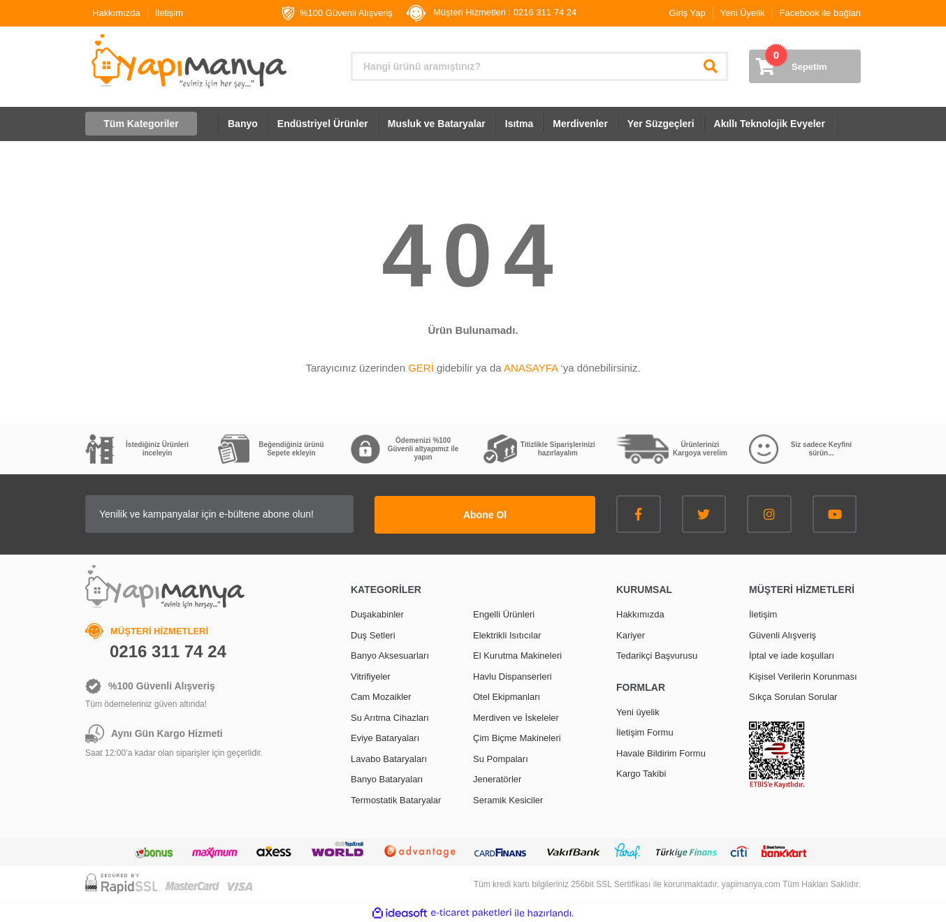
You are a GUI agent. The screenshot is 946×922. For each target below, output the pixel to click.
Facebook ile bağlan (820, 13)
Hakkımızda (116, 13)
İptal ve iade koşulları (791, 655)
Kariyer (630, 634)
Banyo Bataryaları (387, 778)
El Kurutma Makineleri (517, 655)
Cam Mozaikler (381, 696)
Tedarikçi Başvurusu (656, 655)
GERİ (421, 368)
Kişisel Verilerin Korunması (803, 675)
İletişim (169, 13)
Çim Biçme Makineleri (517, 737)
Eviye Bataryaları (385, 737)
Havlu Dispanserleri (512, 675)
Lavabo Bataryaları (389, 757)
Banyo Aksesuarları (390, 655)
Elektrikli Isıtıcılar (507, 634)
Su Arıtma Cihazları (390, 716)
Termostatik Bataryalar (396, 798)
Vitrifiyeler (371, 675)
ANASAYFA (531, 368)
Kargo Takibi (641, 773)
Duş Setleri (373, 634)
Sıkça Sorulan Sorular (793, 696)
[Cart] (805, 66)
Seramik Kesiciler (508, 798)
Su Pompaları (500, 757)
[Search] (539, 66)
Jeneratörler (497, 778)
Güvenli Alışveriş (782, 634)
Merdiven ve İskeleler (516, 716)
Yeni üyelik (638, 710)
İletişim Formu (645, 731)
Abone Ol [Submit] (508, 513)
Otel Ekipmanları (506, 696)
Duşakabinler (377, 613)
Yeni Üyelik (742, 13)
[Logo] (187, 61)
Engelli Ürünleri (503, 613)
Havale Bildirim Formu (661, 752)
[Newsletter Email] (242, 514)
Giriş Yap (687, 13)
